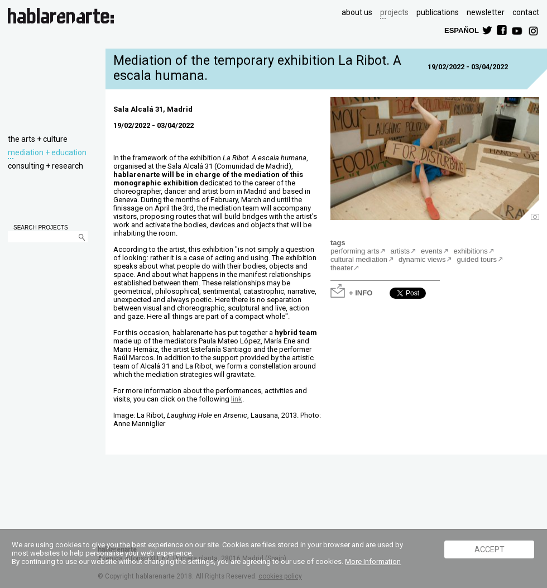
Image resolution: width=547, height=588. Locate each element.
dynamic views (422, 259)
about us (357, 12)
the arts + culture (38, 139)
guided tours (477, 259)
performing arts (354, 251)
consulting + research (45, 165)
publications (437, 12)
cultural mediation (358, 259)
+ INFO (360, 292)
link (236, 399)
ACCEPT (489, 549)
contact (525, 12)
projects (394, 12)
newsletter (486, 12)
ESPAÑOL (461, 30)
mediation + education (47, 152)
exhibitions (470, 251)
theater (341, 268)
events (431, 251)
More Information (373, 561)
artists (400, 251)
